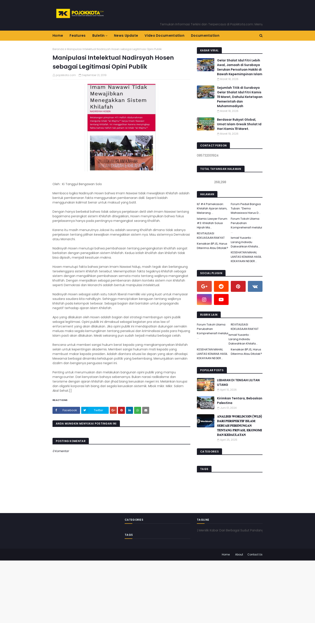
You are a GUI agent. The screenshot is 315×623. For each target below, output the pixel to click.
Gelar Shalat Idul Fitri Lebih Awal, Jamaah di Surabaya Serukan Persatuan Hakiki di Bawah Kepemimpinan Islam (239, 67)
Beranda (58, 49)
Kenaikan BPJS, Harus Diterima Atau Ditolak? (212, 246)
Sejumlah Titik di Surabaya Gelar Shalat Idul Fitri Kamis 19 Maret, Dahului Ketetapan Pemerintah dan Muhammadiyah (239, 96)
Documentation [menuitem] (205, 35)
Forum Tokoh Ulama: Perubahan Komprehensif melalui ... (246, 225)
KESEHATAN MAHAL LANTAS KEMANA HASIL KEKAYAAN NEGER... (246, 256)
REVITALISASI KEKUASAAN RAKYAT (211, 235)
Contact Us (254, 554)
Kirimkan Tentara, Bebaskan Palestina (239, 400)
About (239, 554)
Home (226, 554)
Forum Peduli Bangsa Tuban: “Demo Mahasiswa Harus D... (246, 208)
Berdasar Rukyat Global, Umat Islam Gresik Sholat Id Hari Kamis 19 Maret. (239, 124)
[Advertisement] (131, 591)
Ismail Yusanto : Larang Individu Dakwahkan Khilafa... (245, 242)
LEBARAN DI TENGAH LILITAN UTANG (238, 382)
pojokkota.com (66, 75)
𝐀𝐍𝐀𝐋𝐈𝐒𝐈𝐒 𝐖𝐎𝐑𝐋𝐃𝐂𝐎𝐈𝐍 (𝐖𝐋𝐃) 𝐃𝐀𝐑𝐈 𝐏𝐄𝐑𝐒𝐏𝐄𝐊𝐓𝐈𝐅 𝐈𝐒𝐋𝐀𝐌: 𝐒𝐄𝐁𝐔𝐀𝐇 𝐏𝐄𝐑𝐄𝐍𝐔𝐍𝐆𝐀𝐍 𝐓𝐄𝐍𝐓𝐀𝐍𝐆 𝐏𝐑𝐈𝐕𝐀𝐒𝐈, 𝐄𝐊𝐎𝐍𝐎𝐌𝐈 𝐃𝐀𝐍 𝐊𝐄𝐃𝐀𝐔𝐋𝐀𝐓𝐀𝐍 (239, 425)
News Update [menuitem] (126, 35)
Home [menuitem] (57, 35)
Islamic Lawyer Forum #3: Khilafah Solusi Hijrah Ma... (212, 223)
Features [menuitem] (78, 35)
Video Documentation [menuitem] (164, 35)
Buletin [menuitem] (98, 35)
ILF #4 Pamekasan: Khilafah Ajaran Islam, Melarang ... (212, 208)
